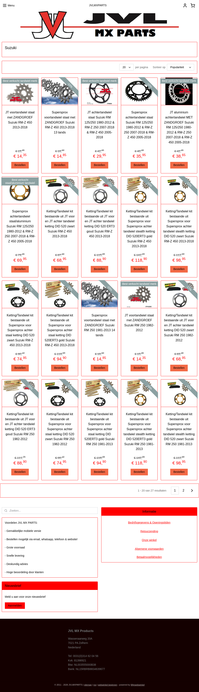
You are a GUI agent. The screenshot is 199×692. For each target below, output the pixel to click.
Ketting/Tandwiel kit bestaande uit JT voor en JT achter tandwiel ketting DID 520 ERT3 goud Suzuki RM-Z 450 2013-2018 (99, 224)
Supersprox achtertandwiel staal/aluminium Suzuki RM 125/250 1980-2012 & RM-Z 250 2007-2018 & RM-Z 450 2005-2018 (20, 226)
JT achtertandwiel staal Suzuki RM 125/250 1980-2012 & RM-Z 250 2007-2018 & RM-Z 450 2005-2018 (99, 125)
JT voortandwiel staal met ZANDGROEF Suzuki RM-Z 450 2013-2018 (20, 120)
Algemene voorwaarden (149, 548)
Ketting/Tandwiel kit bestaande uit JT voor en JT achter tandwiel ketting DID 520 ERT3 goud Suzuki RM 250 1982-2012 (20, 426)
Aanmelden (15, 605)
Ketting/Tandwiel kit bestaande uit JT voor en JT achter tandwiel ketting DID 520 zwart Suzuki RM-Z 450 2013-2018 (60, 224)
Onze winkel (149, 540)
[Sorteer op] (180, 67)
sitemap (88, 685)
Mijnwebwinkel (138, 685)
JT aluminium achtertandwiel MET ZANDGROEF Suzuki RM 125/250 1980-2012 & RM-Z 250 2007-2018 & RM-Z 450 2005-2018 (179, 127)
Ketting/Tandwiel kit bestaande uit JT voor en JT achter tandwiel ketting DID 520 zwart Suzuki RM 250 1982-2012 (179, 328)
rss (94, 685)
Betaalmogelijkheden (149, 557)
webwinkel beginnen (107, 685)
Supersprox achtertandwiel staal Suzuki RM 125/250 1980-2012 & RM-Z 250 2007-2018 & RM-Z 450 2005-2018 (139, 125)
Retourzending (149, 531)
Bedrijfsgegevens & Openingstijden (149, 522)
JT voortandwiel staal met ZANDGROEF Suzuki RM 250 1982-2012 (139, 323)
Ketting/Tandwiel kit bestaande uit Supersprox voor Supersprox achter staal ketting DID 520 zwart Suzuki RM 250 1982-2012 (59, 429)
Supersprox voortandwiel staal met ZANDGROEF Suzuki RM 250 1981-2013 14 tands (99, 325)
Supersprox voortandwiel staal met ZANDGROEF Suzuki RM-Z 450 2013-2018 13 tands (59, 122)
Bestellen (20, 165)
